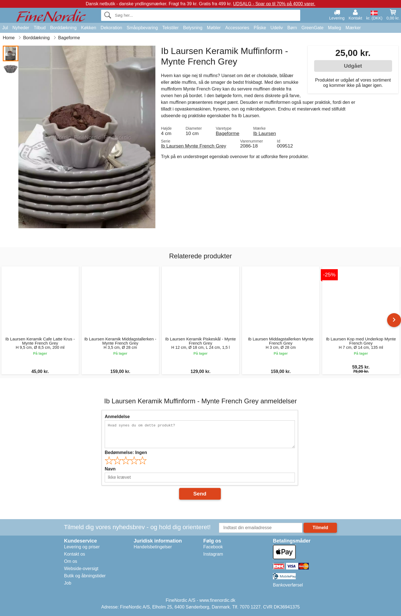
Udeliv (276, 27)
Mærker (353, 27)
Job (67, 583)
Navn (110, 469)
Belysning (192, 27)
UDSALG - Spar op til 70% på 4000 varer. (274, 3)
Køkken (88, 27)
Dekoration (111, 27)
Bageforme (227, 133)
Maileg (334, 27)
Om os (70, 561)
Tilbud (40, 27)
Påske (260, 27)
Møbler (214, 27)
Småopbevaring (142, 27)
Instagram (213, 554)
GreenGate (313, 27)
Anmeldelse (117, 416)
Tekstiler (170, 27)
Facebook (213, 546)
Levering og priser (82, 546)
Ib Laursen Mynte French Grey (193, 146)
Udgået (353, 66)
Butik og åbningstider (85, 575)
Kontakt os (74, 554)
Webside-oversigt (81, 568)
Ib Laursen (264, 133)
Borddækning (63, 27)
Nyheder (20, 27)
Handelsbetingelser (153, 546)
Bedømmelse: (126, 452)
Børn (292, 27)
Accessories (237, 27)
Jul (5, 27)
